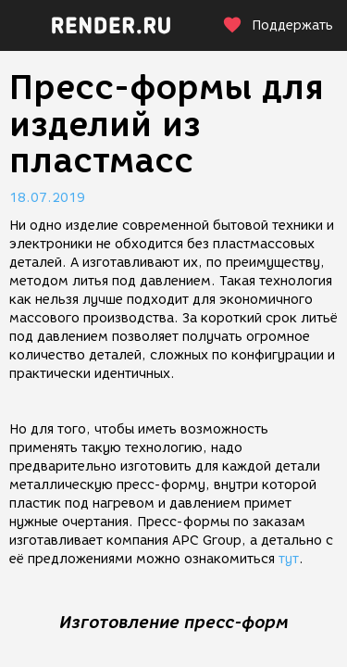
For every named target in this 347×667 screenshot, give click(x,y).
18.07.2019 (47, 198)
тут (289, 559)
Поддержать (277, 25)
